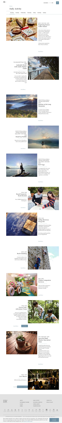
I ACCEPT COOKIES (54, 420)
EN (53, 2)
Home (11, 6)
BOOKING (46, 2)
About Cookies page (28, 421)
